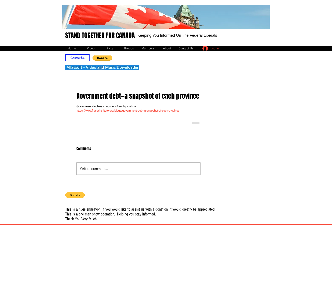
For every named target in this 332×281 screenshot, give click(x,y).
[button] (102, 58)
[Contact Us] (77, 57)
